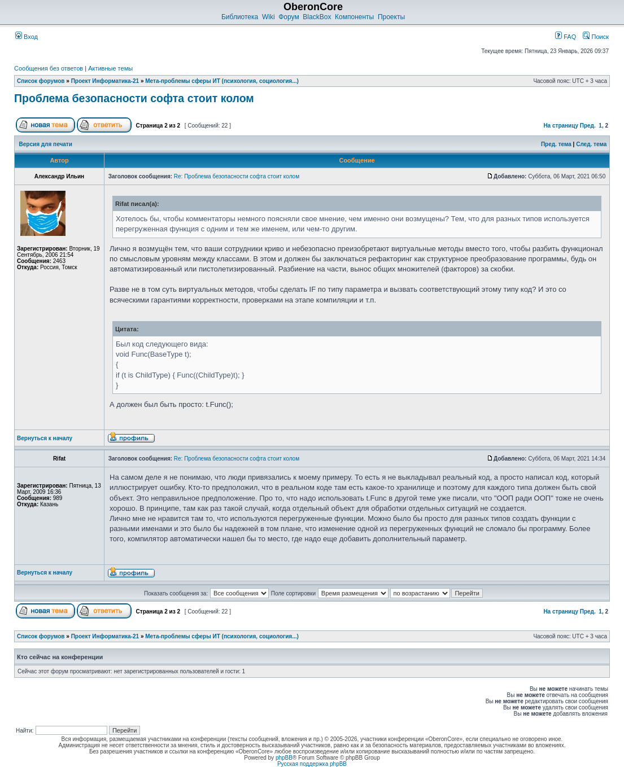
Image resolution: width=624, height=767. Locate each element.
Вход (26, 36)
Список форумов (41, 81)
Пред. (588, 125)
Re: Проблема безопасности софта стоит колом (236, 176)
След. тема (591, 144)
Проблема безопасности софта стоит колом (134, 98)
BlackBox (317, 17)
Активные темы (110, 68)
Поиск (596, 36)
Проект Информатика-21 (105, 81)
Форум (288, 17)
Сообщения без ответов (48, 68)
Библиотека (239, 17)
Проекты (391, 17)
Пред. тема (556, 144)
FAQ (565, 36)
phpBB (284, 758)
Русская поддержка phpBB (312, 764)
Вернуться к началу (44, 438)
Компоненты (354, 17)
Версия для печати (45, 144)
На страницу (560, 125)
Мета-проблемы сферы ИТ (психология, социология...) (222, 81)
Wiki (268, 17)
